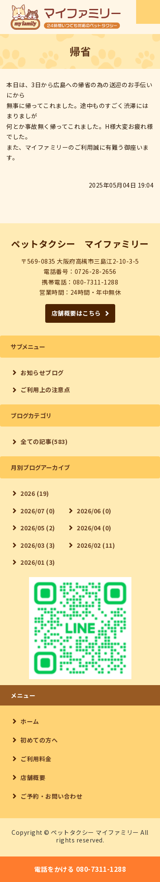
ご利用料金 (36, 758)
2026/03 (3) (37, 545)
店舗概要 (32, 777)
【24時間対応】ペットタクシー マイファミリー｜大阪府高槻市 (66, 17)
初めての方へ (39, 740)
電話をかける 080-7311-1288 (80, 868)
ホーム (29, 721)
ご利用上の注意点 (45, 389)
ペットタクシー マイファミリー (95, 832)
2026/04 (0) (94, 528)
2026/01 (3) (37, 562)
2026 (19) (34, 493)
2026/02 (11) (96, 545)
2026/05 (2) (37, 528)
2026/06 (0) (94, 510)
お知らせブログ (42, 372)
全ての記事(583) (43, 441)
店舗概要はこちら (76, 313)
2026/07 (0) (37, 510)
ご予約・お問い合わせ (51, 796)
